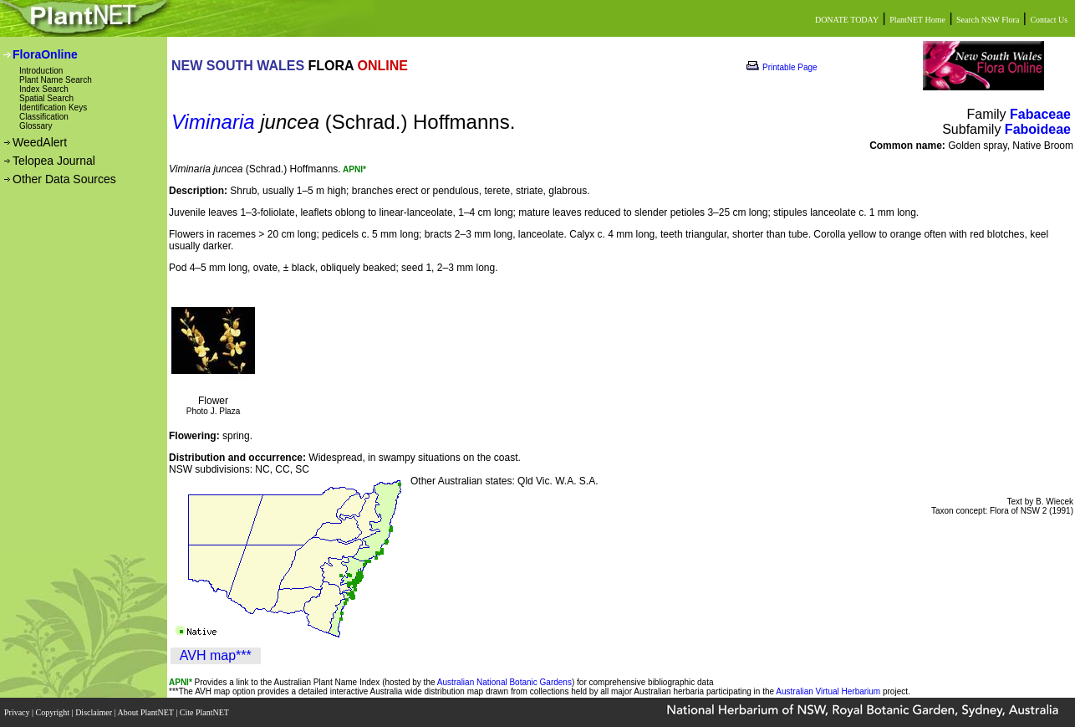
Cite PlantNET (205, 712)
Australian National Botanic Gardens (504, 682)
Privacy (18, 712)
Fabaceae (1040, 114)
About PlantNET (146, 712)
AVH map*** (216, 655)
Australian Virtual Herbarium (828, 691)
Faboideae (1038, 129)
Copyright (54, 712)
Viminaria (213, 121)
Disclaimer (94, 712)
